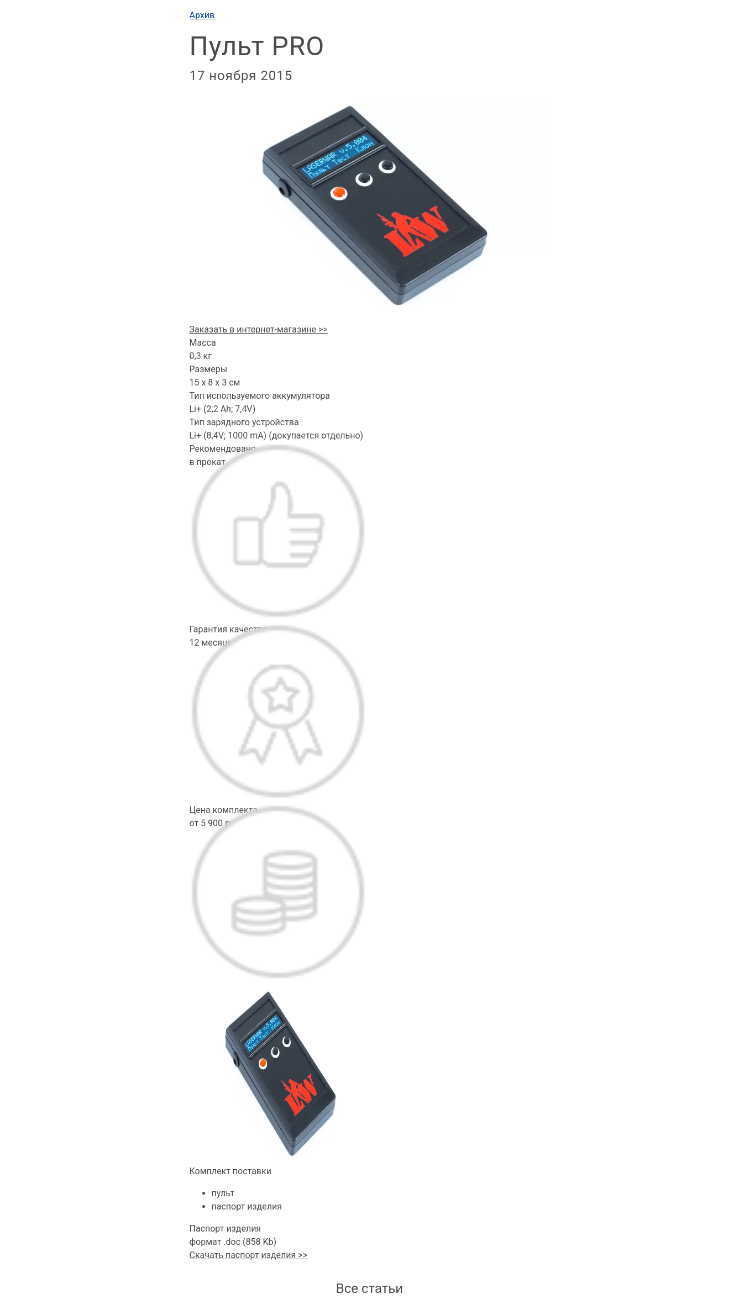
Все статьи (369, 1288)
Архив (202, 15)
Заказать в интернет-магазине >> (259, 329)
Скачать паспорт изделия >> (249, 1255)
